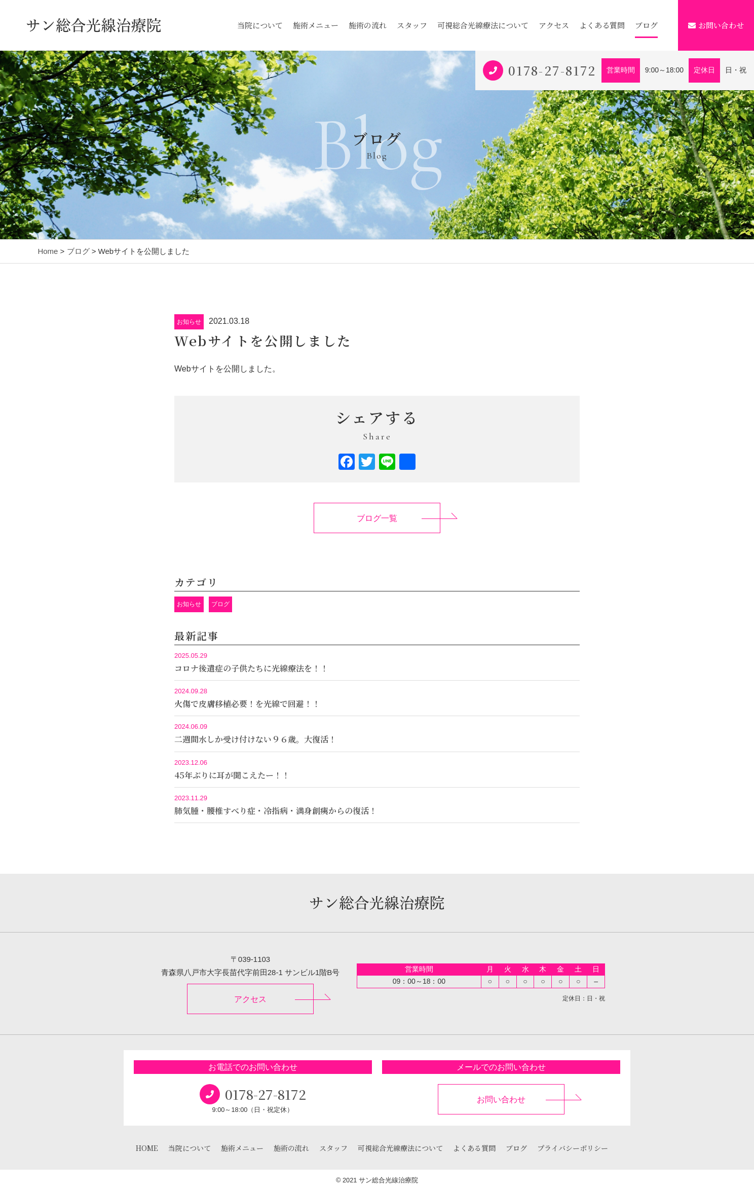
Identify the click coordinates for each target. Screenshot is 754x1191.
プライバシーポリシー (572, 1148)
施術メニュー (315, 25)
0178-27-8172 (552, 70)
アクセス (554, 25)
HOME (147, 1148)
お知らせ (189, 321)
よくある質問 (602, 25)
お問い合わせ (716, 25)
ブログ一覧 (377, 518)
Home (47, 251)
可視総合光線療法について (483, 25)
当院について (260, 25)
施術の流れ (368, 25)
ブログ (646, 25)
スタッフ (412, 25)
